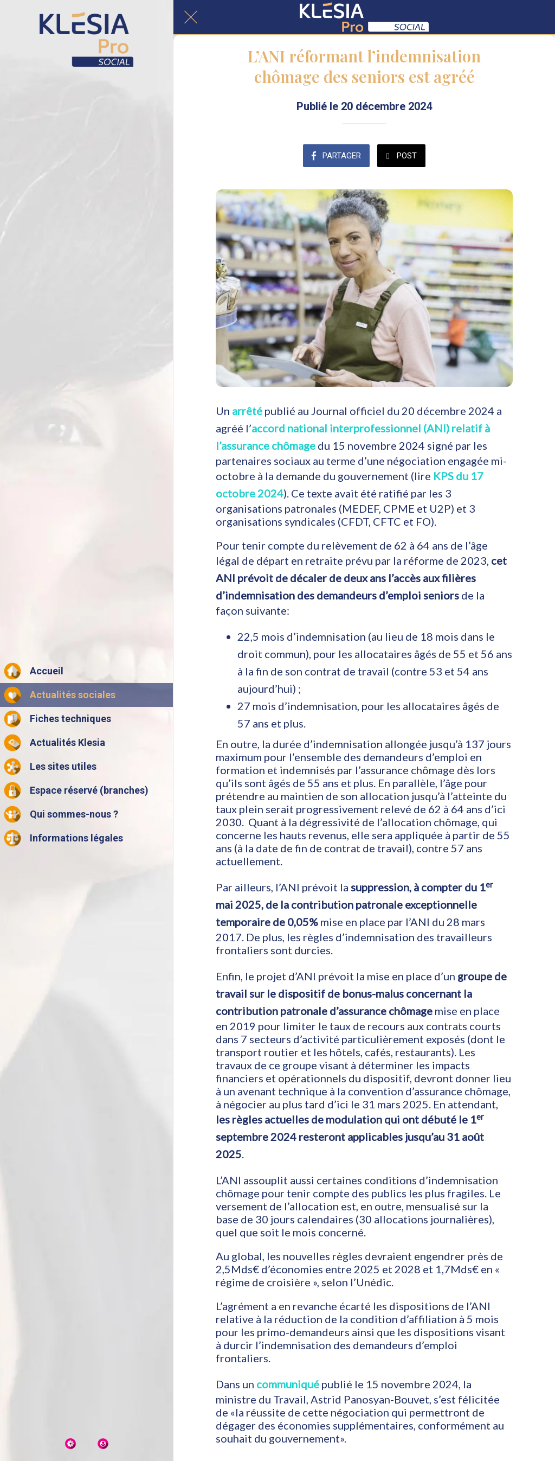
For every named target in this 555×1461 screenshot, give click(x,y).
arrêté (247, 410)
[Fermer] (190, 17)
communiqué (287, 1383)
